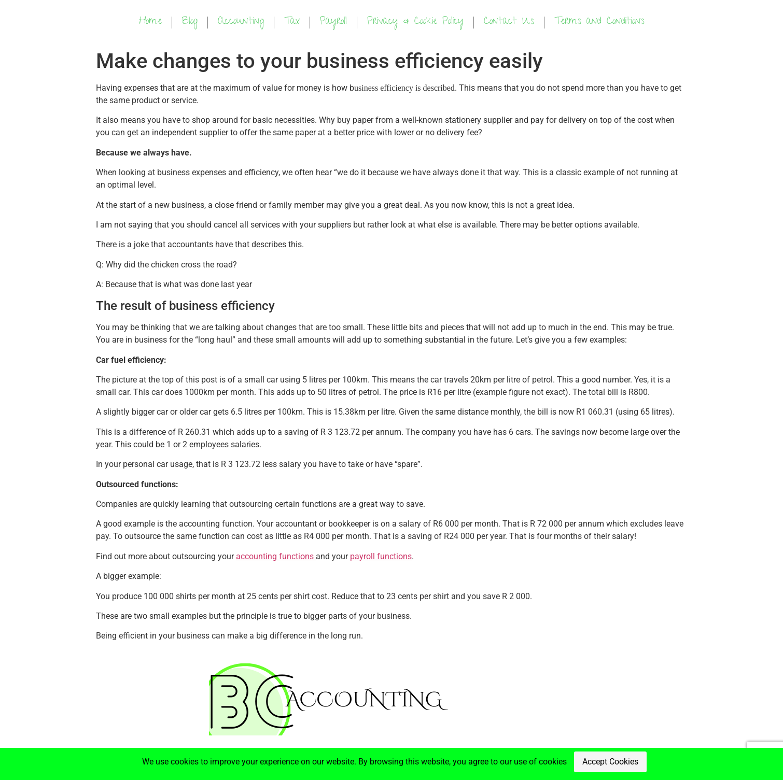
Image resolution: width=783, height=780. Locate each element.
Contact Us (509, 22)
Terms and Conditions (599, 22)
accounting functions (276, 556)
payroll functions (381, 556)
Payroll (333, 22)
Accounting (241, 22)
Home (150, 22)
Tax (292, 22)
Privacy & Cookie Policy (415, 22)
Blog (190, 22)
